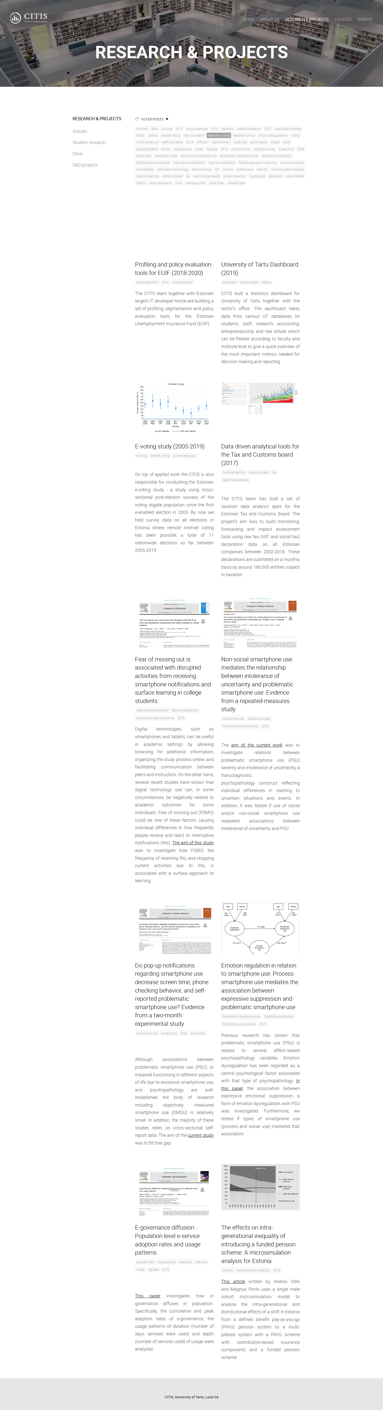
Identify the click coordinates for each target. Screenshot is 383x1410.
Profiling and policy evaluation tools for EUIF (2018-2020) (173, 268)
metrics (141, 183)
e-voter (166, 149)
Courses (343, 19)
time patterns (145, 169)
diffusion (203, 142)
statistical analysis (249, 129)
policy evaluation (161, 183)
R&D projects (85, 165)
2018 (189, 142)
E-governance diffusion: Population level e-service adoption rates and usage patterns (167, 1239)
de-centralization (147, 149)
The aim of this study (193, 843)
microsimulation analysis (287, 169)
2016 (179, 129)
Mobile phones (202, 169)
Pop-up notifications (222, 163)
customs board (173, 176)
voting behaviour (147, 142)
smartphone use (264, 149)
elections (228, 129)
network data (236, 183)
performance (245, 169)
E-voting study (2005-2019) (170, 446)
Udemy (153, 135)
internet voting (170, 135)
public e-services (197, 129)
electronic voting (219, 135)
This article (233, 1281)
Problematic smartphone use (239, 156)
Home (248, 19)
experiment (143, 156)
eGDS (287, 142)
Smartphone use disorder (153, 163)
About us (269, 19)
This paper (148, 1296)
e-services (240, 142)
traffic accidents (172, 142)
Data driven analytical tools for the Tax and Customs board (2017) (260, 454)
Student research (89, 142)
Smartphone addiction (276, 156)
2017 (268, 129)
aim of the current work (256, 745)
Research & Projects (307, 19)
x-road (199, 149)
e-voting (167, 129)
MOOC (140, 135)
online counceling (292, 163)
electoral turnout (244, 135)
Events (365, 19)
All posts (142, 129)
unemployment (196, 183)
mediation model (166, 156)
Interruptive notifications (189, 163)
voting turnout (240, 149)
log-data (212, 149)
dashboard (276, 176)
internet (228, 169)
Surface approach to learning (258, 163)
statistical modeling (288, 129)
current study (201, 1135)
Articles (80, 131)
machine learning (147, 176)
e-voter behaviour (234, 176)
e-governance (183, 149)
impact (275, 142)
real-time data (295, 176)
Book (154, 129)
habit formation (194, 135)
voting (295, 135)
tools (178, 183)
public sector (258, 142)
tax (188, 176)
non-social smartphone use (199, 156)
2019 (224, 149)
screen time (286, 149)
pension (262, 169)
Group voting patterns (273, 135)
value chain (216, 183)
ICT (217, 169)
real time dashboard (206, 176)
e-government (221, 142)
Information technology (173, 169)
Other (78, 154)
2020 (301, 149)
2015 (214, 129)
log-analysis (257, 176)
